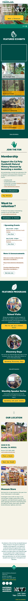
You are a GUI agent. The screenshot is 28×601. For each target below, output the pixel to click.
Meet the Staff (8, 462)
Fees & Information (10, 191)
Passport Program (22, 183)
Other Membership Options (12, 186)
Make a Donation (14, 17)
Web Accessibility (20, 599)
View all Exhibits (14, 134)
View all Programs (14, 369)
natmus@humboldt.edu (8, 452)
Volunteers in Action (11, 218)
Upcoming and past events (14, 400)
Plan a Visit (8, 456)
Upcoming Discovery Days (14, 361)
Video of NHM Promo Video (14, 53)
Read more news (9, 273)
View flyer (11, 234)
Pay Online (7, 195)
